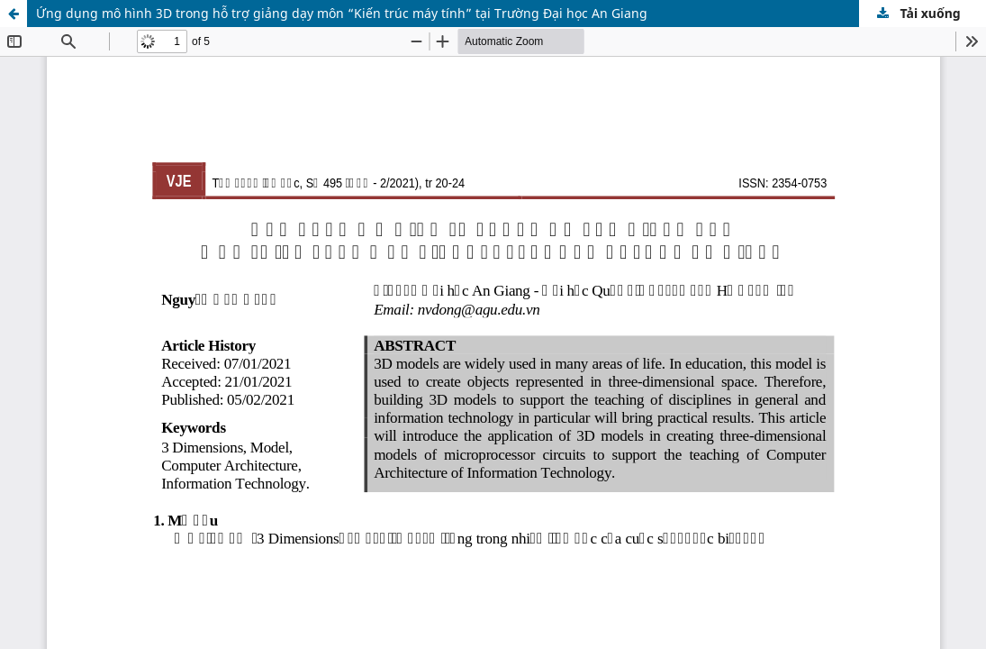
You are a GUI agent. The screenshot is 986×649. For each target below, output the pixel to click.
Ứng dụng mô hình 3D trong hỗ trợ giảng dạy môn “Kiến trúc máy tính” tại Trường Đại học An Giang (341, 13)
